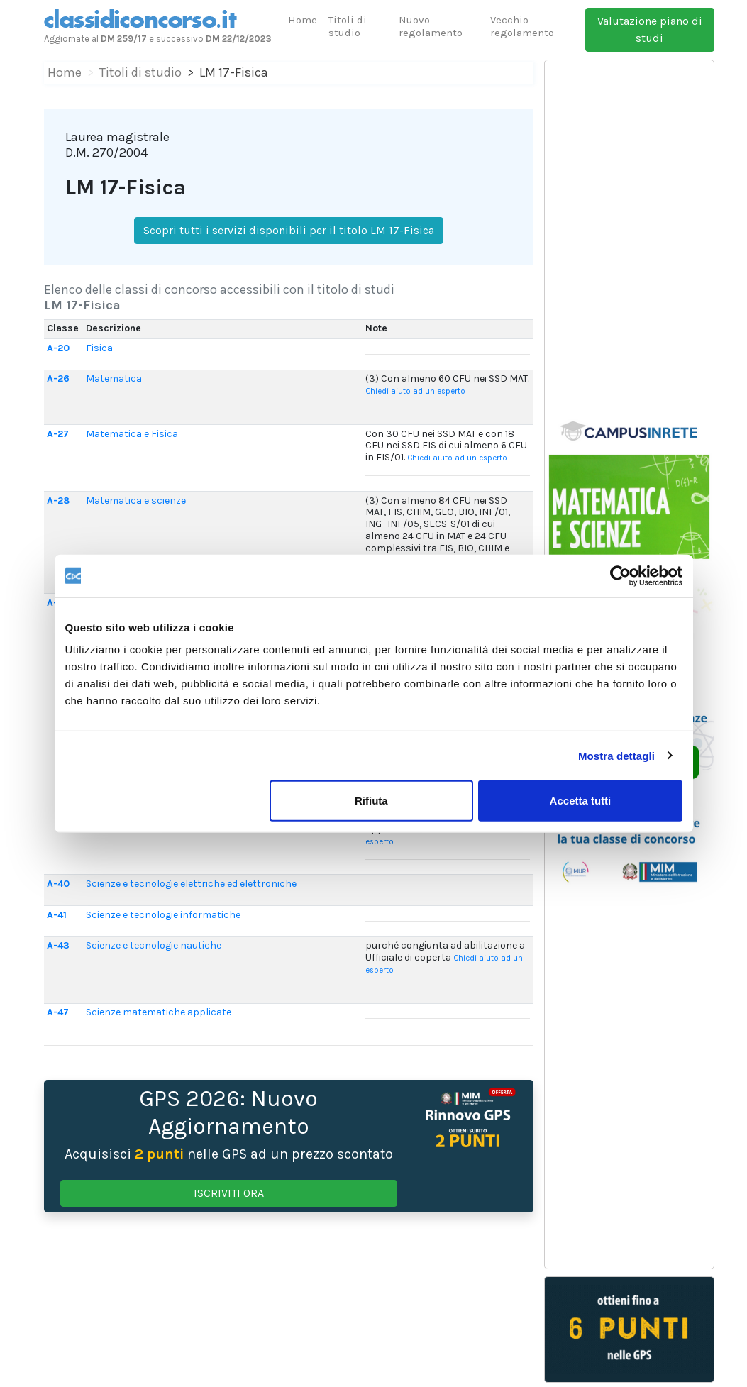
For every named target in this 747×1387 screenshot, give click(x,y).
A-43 (58, 945)
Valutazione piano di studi (649, 29)
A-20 (58, 348)
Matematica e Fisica (132, 434)
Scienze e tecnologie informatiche (163, 915)
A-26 (58, 378)
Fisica (99, 348)
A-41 (57, 915)
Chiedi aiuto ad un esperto (415, 391)
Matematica (114, 378)
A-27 (58, 434)
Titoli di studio (347, 26)
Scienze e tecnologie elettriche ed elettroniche (191, 884)
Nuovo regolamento (431, 26)
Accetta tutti (581, 801)
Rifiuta (371, 801)
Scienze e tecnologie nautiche (153, 945)
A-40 (58, 884)
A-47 (58, 1012)
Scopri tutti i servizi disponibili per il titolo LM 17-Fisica (288, 230)
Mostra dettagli (616, 755)
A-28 (58, 500)
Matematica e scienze (136, 500)
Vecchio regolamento (522, 26)
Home (302, 19)
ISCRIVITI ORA (229, 1193)
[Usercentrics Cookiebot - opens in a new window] (620, 575)
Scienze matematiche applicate (158, 1012)
